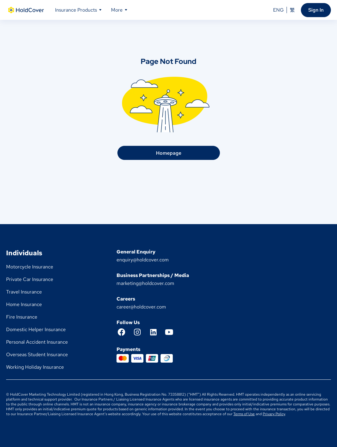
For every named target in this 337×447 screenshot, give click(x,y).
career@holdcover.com (141, 307)
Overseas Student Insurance (37, 354)
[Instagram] (140, 332)
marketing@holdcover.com (145, 283)
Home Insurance (24, 304)
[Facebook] (124, 332)
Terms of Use (244, 414)
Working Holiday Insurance (35, 367)
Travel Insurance (24, 292)
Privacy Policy (274, 414)
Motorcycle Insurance (29, 267)
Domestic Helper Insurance (36, 329)
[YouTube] (172, 332)
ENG (278, 10)
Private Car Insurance (29, 279)
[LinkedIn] (156, 332)
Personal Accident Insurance (37, 342)
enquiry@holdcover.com (143, 260)
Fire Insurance (21, 317)
